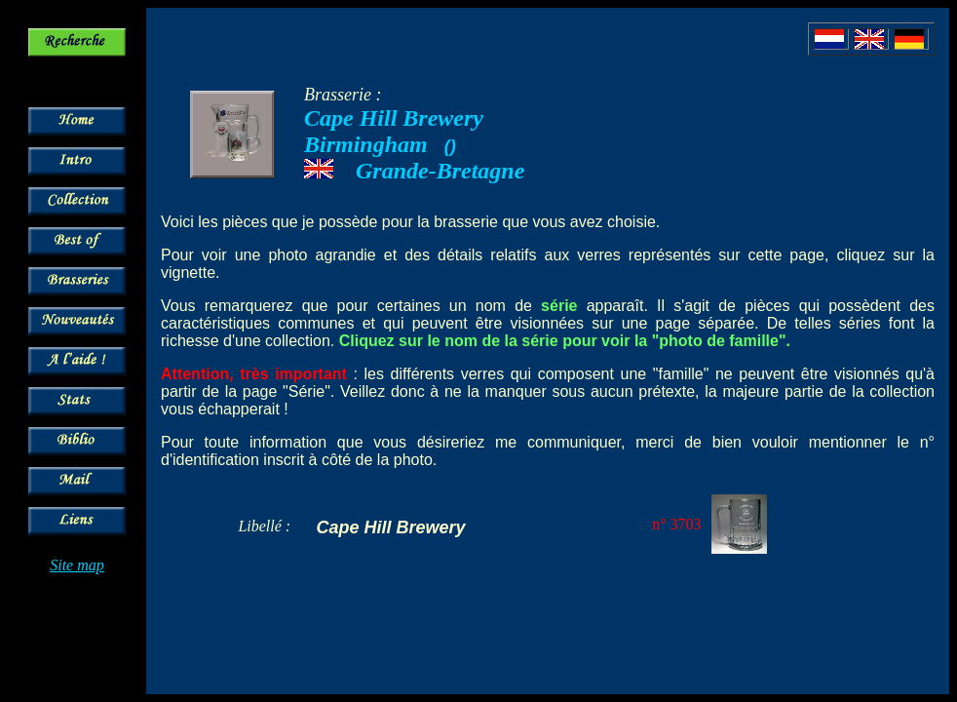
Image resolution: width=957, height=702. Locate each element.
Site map (77, 565)
